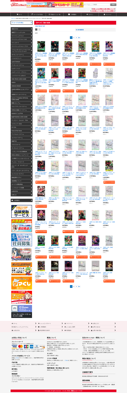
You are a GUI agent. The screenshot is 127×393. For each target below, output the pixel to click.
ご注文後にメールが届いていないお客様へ (103, 11)
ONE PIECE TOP (40, 26)
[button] (55, 14)
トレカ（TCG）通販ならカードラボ (72, 390)
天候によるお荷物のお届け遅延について (103, 9)
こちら (17, 357)
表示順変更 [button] (80, 29)
